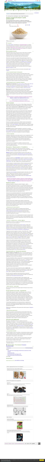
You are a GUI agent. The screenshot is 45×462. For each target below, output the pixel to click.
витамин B (16, 164)
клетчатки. (11, 150)
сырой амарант (10, 44)
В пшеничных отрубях (21, 154)
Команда (9, 443)
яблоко (13, 87)
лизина (22, 167)
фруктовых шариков (9, 67)
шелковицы (8, 86)
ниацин (13, 166)
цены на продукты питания (10, 130)
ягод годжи (27, 84)
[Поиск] (25, 0)
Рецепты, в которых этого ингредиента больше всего (19, 97)
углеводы (16, 149)
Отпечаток (6, 443)
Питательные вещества (29, 347)
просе (24, 224)
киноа (26, 260)
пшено (24, 249)
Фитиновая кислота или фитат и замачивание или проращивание (18, 229)
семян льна (31, 83)
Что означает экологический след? (17, 275)
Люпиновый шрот (20, 153)
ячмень (7, 271)
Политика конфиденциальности (19, 443)
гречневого (31, 327)
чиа (11, 327)
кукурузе (7, 225)
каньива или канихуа (20, 325)
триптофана (17, 157)
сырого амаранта (15, 124)
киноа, (25, 245)
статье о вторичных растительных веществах (14, 210)
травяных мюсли (24, 61)
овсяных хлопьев (21, 83)
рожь (26, 270)
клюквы (24, 84)
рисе (22, 224)
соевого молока (29, 86)
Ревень (26, 234)
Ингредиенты (8, 13)
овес (15, 249)
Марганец (8, 152)
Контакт (13, 443)
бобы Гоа (19, 160)
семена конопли (8, 161)
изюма (21, 84)
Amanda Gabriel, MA (11, 352)
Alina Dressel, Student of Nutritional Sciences (15, 355)
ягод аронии (13, 86)
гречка (23, 245)
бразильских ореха (27, 87)
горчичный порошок (28, 153)
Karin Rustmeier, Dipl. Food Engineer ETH (14, 354)
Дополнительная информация (6, 461)
